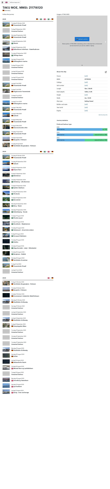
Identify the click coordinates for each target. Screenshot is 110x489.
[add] (86, 76)
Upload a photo (82, 39)
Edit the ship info (103, 114)
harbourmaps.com (15, 2)
